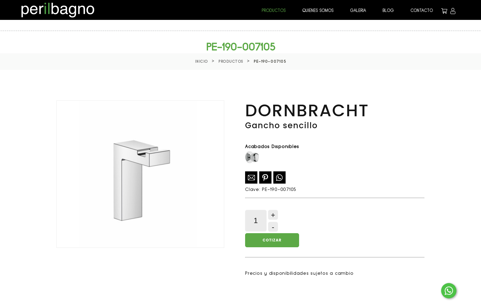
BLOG (388, 10)
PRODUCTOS (274, 10)
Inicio (201, 61)
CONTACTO (421, 10)
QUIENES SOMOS (317, 10)
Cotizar (272, 240)
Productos (230, 61)
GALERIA (358, 10)
